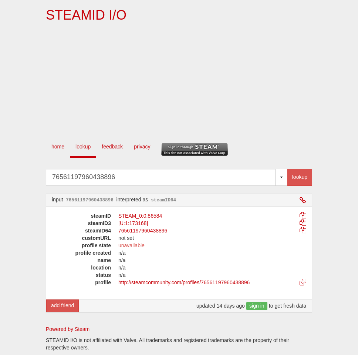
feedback (112, 147)
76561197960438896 (142, 231)
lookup (83, 147)
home (57, 147)
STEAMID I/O (86, 15)
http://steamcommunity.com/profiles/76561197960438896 (184, 282)
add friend (62, 305)
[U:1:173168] (133, 223)
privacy (142, 147)
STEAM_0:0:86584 (140, 216)
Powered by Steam (68, 329)
